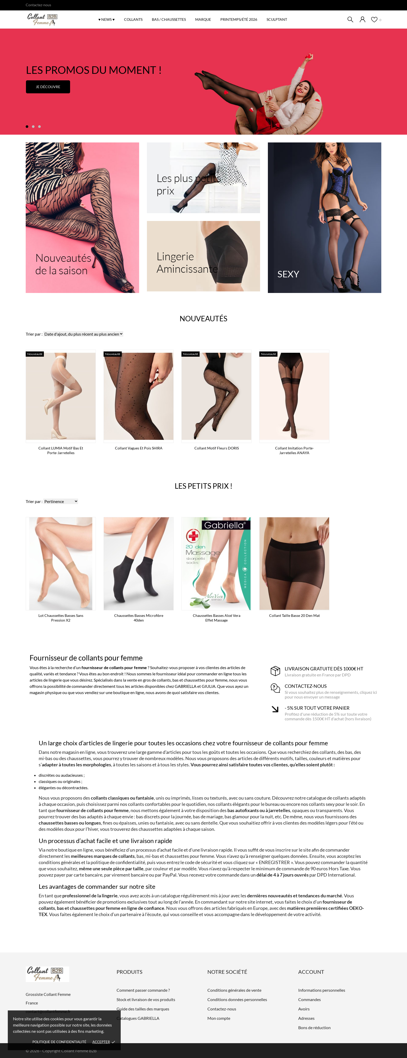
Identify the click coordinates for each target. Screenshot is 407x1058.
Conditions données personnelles (237, 999)
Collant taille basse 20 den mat (294, 615)
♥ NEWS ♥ (106, 19)
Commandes (309, 999)
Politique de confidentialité (59, 1042)
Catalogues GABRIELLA (138, 1018)
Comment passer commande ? (143, 990)
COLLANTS (133, 19)
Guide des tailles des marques (143, 1008)
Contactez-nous (38, 5)
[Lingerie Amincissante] (203, 256)
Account (311, 972)
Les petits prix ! (204, 485)
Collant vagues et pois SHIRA (138, 448)
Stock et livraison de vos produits (146, 999)
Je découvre (48, 86)
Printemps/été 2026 (240, 17)
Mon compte (218, 1018)
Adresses (306, 1018)
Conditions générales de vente (234, 990)
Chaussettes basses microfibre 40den (138, 617)
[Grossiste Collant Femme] (54, 19)
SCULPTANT (277, 19)
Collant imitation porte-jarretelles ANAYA (294, 450)
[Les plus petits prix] (203, 177)
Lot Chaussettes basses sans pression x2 (60, 617)
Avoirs (304, 1008)
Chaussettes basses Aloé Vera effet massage (216, 617)
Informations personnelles (321, 990)
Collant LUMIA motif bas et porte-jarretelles (60, 450)
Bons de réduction (314, 1027)
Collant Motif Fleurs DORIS (216, 448)
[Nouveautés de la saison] (82, 217)
